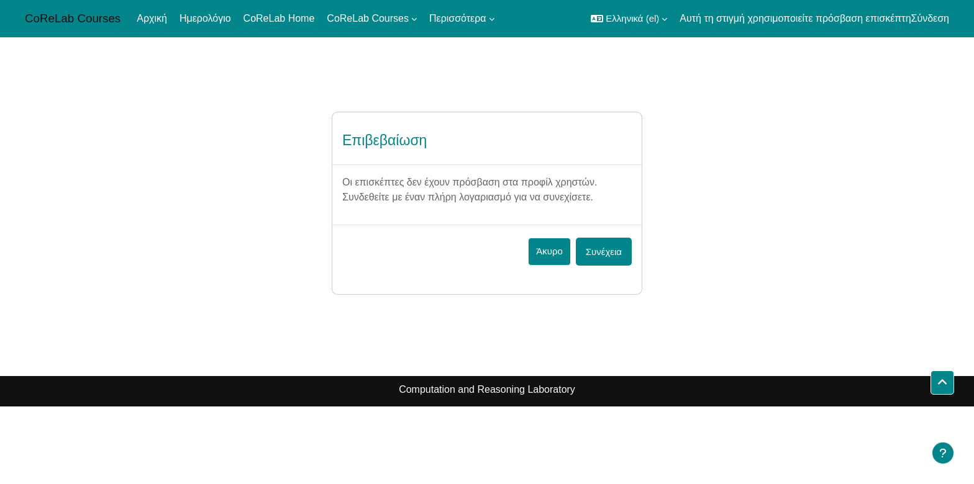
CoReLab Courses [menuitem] (368, 18)
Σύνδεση (930, 18)
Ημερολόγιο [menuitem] (205, 18)
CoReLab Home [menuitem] (279, 18)
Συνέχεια (604, 251)
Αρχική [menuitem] (152, 18)
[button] (629, 18)
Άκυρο (549, 251)
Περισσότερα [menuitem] (457, 18)
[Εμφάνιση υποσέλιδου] (943, 453)
